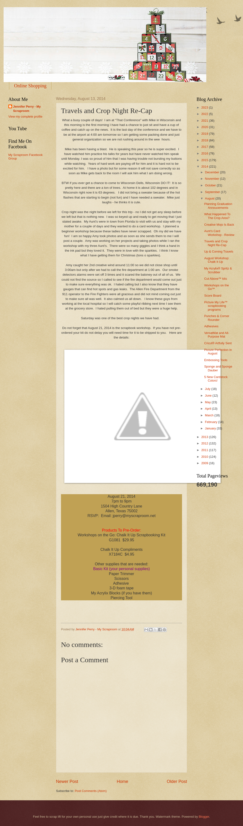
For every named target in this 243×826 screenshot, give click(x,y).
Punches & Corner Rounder (216, 317)
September (213, 192)
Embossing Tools (215, 360)
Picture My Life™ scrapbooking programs (216, 305)
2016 (205, 153)
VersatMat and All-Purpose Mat (216, 334)
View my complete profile (25, 116)
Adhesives (211, 326)
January (211, 428)
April (208, 408)
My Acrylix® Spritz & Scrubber (218, 270)
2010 (205, 456)
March (209, 415)
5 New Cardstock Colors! (216, 378)
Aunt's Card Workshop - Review (219, 232)
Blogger (204, 816)
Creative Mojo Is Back (219, 224)
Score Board (212, 295)
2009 (205, 463)
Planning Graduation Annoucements (218, 205)
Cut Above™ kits (215, 278)
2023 (205, 107)
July (208, 389)
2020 (205, 127)
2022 (205, 114)
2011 (205, 450)
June (209, 395)
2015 (205, 160)
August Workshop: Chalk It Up (216, 260)
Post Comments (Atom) (91, 791)
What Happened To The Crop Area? (217, 215)
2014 (205, 166)
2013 (205, 437)
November (212, 178)
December (212, 172)
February (211, 422)
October (211, 185)
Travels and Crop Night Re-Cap (216, 243)
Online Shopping (30, 85)
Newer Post (67, 781)
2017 (205, 147)
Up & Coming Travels (218, 251)
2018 (205, 140)
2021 (205, 120)
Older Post (177, 781)
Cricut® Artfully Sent (218, 343)
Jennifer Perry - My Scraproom (27, 109)
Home (122, 781)
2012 (205, 443)
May (208, 402)
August (210, 198)
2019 (205, 133)
